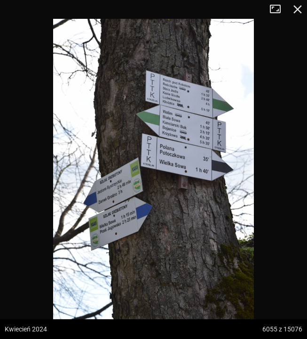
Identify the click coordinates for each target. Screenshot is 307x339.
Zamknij (297, 9)
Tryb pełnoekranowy (278, 9)
